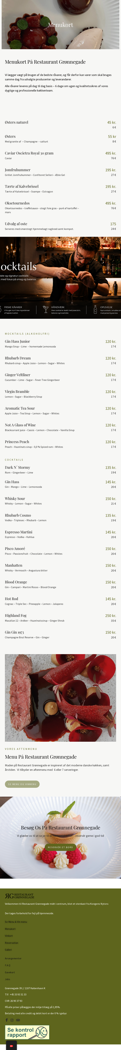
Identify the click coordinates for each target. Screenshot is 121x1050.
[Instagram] (12, 1020)
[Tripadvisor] (18, 1020)
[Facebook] (7, 1020)
